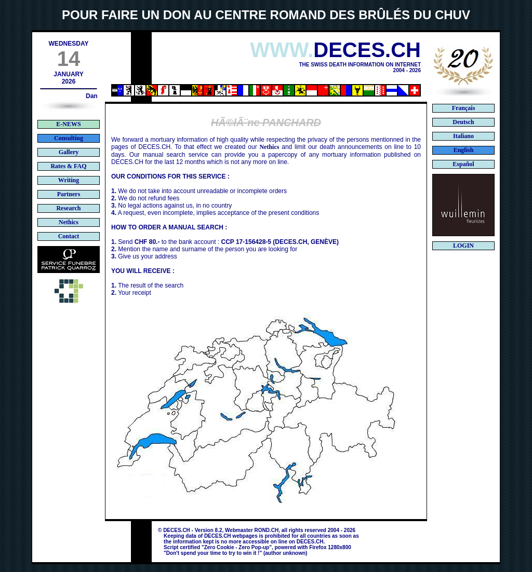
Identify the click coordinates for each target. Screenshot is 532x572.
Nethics (269, 147)
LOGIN (463, 245)
